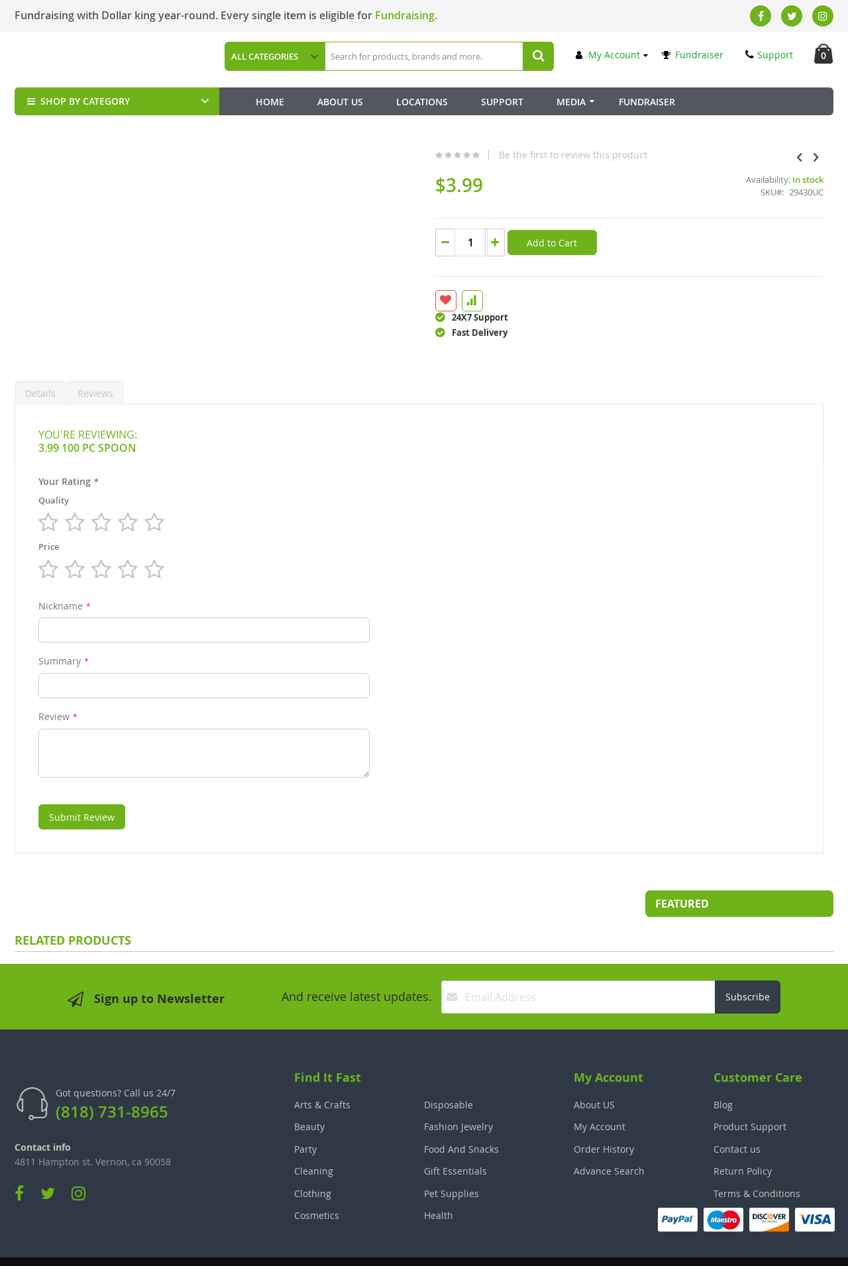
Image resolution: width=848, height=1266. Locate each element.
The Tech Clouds (792, 1246)
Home (270, 101)
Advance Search (609, 1139)
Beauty (309, 1094)
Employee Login (358, 1246)
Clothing (312, 1161)
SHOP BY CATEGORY (77, 101)
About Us (340, 101)
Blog (723, 1073)
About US (594, 1073)
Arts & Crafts (322, 1073)
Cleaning (313, 1139)
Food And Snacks (461, 1117)
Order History (604, 1117)
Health (438, 1183)
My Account (608, 54)
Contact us (737, 1117)
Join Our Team (462, 1246)
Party (305, 1117)
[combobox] (438, 56)
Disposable (448, 1073)
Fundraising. (406, 15)
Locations (422, 101)
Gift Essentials (455, 1139)
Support (769, 54)
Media (571, 101)
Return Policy (743, 1139)
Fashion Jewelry (458, 1094)
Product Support (750, 1094)
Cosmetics (316, 1183)
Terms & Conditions (757, 1161)
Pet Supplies (451, 1161)
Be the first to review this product (472, 155)
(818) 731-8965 (112, 1079)
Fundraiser (692, 54)
